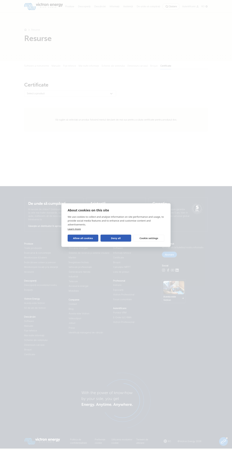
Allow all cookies (83, 238)
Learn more (74, 228)
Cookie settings (149, 238)
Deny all (116, 238)
